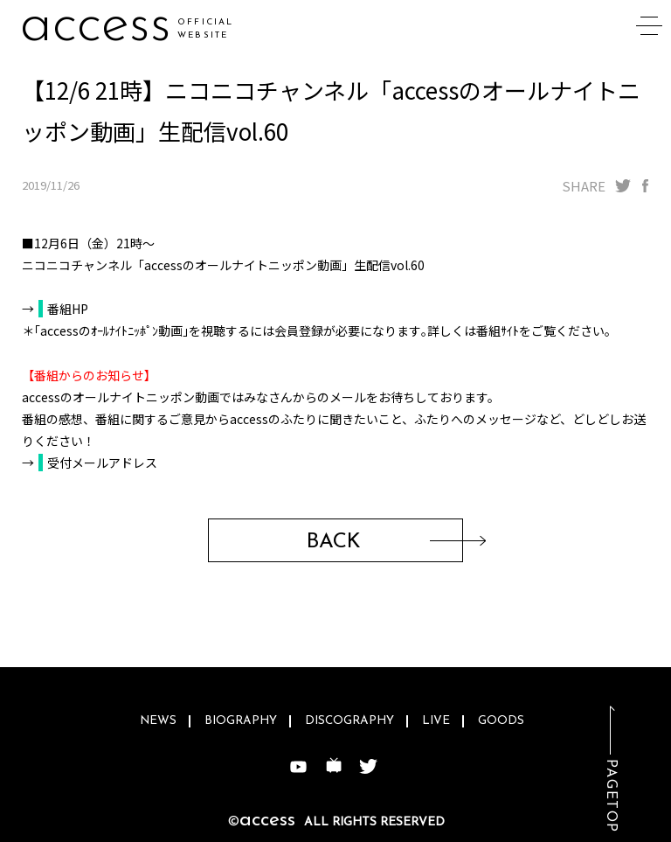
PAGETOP (611, 796)
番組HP (67, 308)
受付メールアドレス (102, 462)
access (95, 26)
